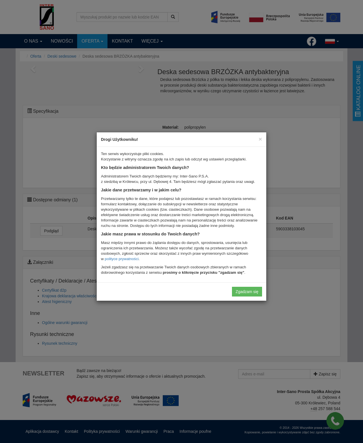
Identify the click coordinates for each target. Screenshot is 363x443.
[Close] (260, 139)
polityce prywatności (121, 259)
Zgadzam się (247, 291)
